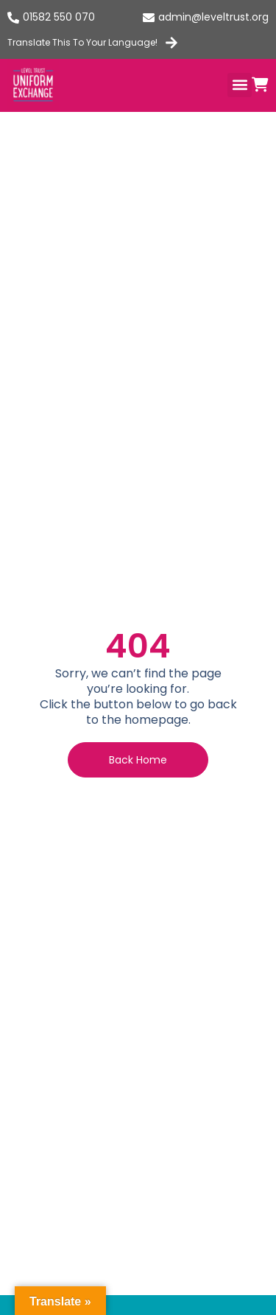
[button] (239, 85)
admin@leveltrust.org (213, 17)
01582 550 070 (59, 17)
